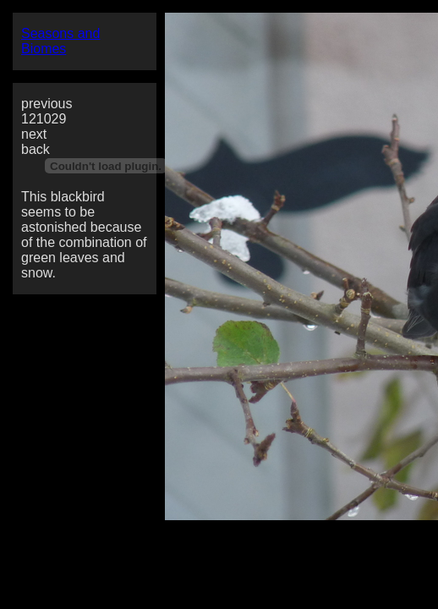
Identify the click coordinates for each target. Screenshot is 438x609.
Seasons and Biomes (60, 41)
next (34, 134)
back (35, 149)
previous (46, 103)
